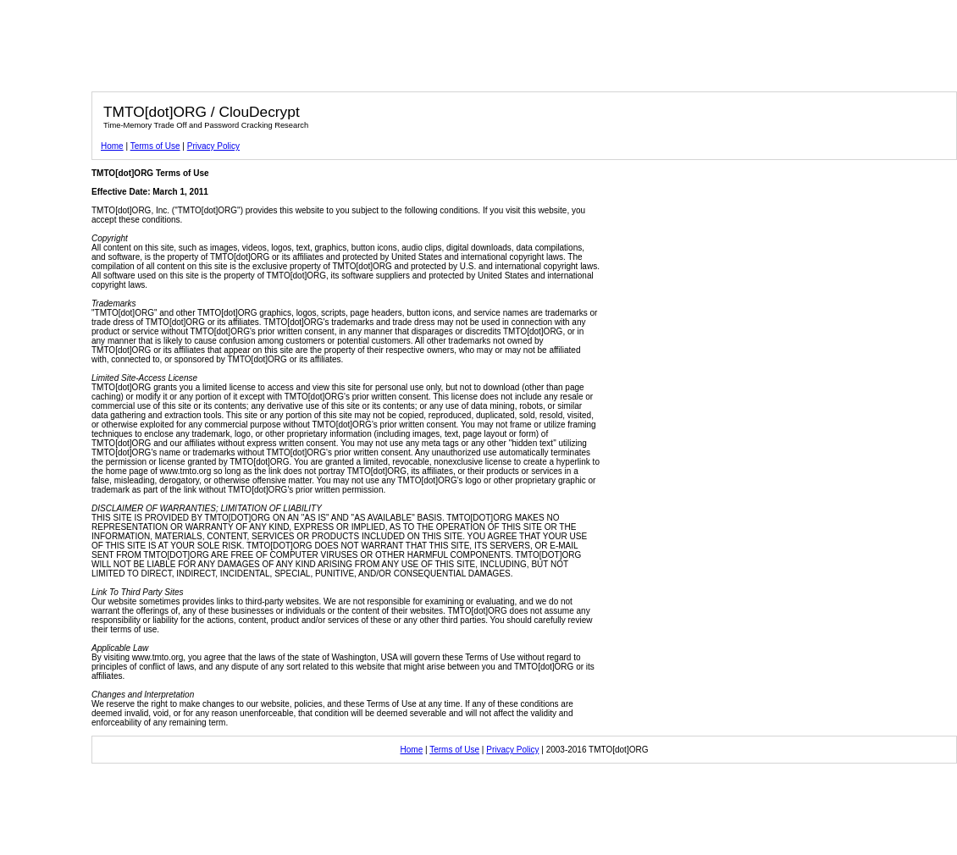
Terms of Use (155, 146)
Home (112, 146)
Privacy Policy (213, 146)
